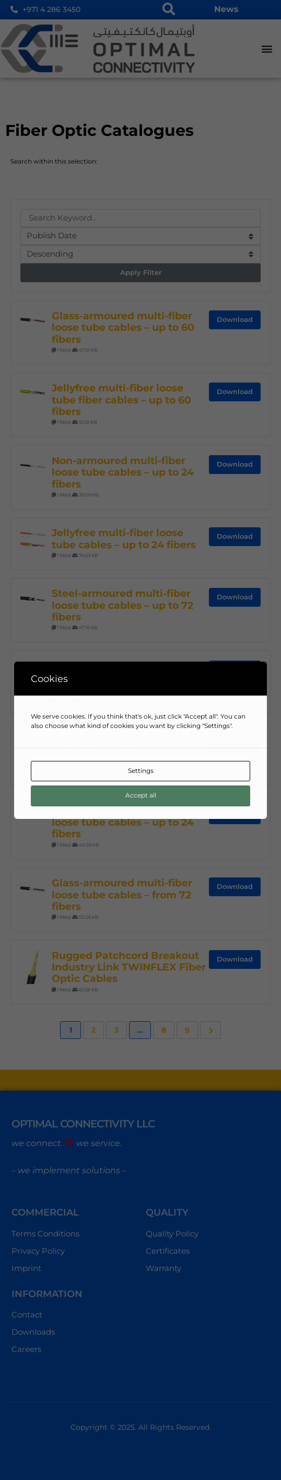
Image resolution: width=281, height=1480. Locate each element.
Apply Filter (140, 272)
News (226, 9)
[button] (267, 48)
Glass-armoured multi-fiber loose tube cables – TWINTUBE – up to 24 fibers (122, 750)
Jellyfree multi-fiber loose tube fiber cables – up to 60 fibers (121, 400)
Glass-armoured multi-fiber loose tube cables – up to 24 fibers (123, 822)
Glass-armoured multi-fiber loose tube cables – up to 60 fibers (123, 327)
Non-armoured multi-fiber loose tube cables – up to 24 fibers (123, 472)
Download (235, 319)
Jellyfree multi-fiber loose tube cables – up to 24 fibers (124, 538)
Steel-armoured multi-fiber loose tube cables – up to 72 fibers (122, 605)
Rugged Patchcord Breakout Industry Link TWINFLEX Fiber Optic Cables (129, 967)
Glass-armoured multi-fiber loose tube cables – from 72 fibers (122, 894)
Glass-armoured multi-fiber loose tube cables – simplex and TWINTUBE (122, 678)
